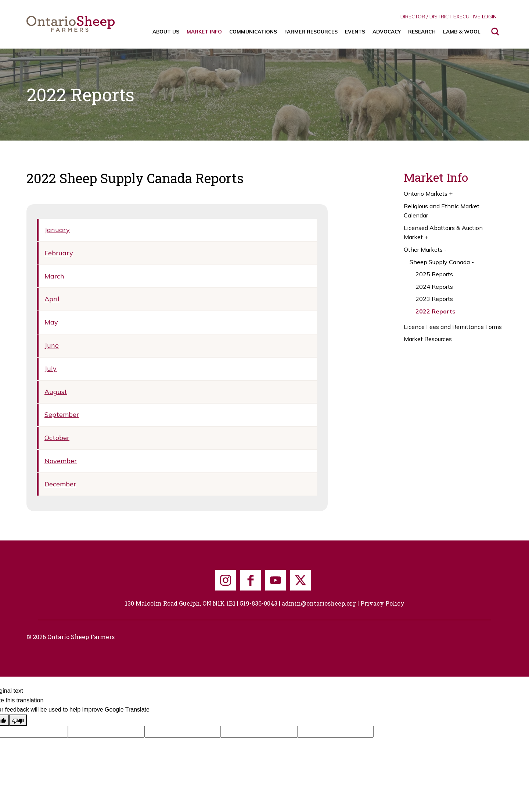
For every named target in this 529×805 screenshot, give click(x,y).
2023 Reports (434, 298)
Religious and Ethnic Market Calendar (441, 210)
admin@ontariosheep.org (319, 603)
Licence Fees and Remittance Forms (453, 326)
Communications (253, 31)
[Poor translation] (18, 720)
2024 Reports (434, 286)
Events (355, 31)
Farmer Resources (311, 31)
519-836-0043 (258, 603)
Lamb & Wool (462, 31)
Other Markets (426, 250)
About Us (165, 31)
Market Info (204, 31)
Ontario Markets (429, 194)
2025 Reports (434, 274)
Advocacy (387, 31)
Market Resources (428, 339)
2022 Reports (435, 311)
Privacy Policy (382, 603)
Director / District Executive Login (448, 16)
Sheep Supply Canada (442, 262)
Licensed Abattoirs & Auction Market (443, 233)
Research (422, 31)
